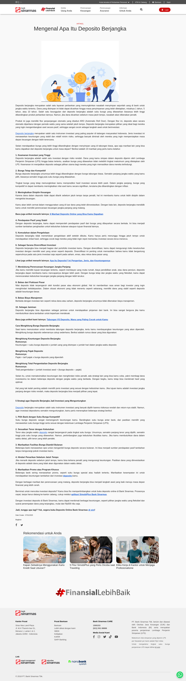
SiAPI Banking (60, 640)
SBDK (56, 631)
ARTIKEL (80, 24)
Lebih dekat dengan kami (64, 628)
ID (17, 2)
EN (21, 2)
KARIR (57, 637)
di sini (157, 647)
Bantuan (156, 2)
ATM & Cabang (141, 2)
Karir (168, 2)
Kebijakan (58, 634)
